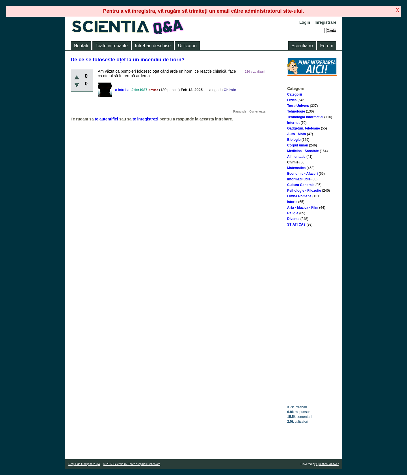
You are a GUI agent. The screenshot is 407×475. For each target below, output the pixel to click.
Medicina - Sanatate (303, 151)
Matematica (296, 168)
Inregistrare (325, 22)
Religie (292, 213)
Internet (293, 123)
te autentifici (106, 119)
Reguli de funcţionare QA (84, 464)
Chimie (292, 162)
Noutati (81, 45)
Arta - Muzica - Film (302, 208)
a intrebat (122, 90)
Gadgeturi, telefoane (303, 128)
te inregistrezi (145, 119)
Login (304, 22)
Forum (326, 45)
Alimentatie (296, 157)
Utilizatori (187, 45)
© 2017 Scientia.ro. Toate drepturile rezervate (131, 464)
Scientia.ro (302, 45)
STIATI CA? (296, 224)
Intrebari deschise (153, 45)
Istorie (292, 202)
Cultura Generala (301, 185)
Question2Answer (327, 464)
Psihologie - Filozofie (304, 191)
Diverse (293, 219)
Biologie (293, 140)
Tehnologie (296, 111)
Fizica (291, 100)
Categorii (294, 94)
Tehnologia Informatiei (305, 117)
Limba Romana (299, 196)
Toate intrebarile (112, 45)
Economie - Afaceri (302, 174)
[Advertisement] (312, 316)
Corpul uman (297, 145)
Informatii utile (299, 179)
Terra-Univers (298, 106)
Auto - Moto (296, 134)
